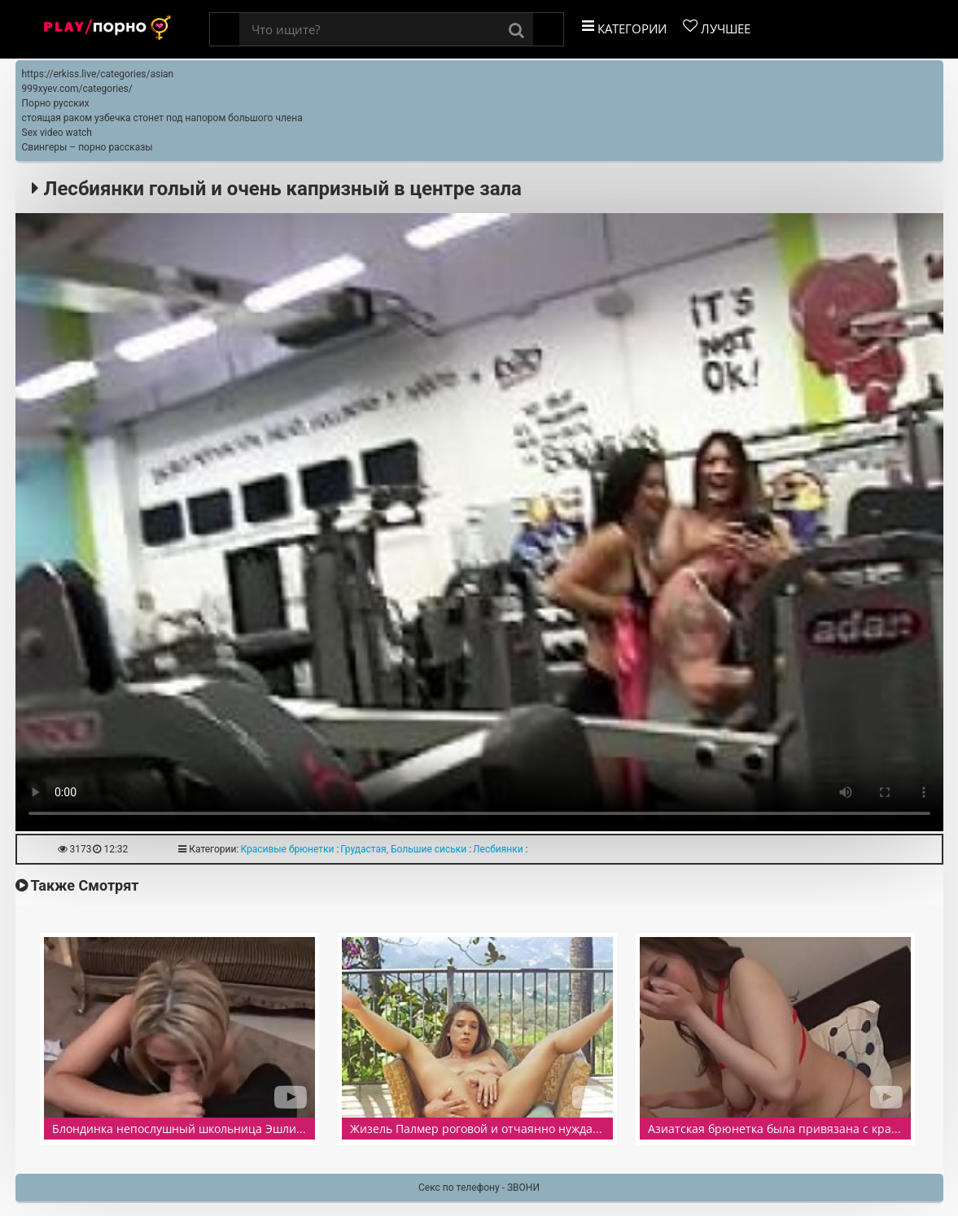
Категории (624, 28)
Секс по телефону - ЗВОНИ (479, 1187)
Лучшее (716, 28)
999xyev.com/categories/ (77, 88)
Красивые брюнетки (287, 849)
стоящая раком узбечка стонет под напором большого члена (162, 118)
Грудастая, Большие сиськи (403, 849)
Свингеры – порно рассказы (87, 147)
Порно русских (56, 103)
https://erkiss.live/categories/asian (98, 74)
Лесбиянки (498, 849)
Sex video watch (57, 132)
